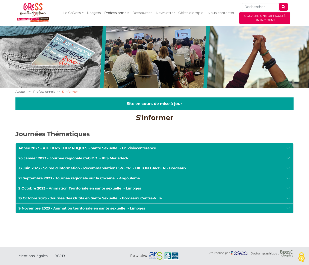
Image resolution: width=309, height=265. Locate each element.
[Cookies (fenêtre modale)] (301, 257)
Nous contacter (221, 13)
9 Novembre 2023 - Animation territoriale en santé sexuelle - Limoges (81, 208)
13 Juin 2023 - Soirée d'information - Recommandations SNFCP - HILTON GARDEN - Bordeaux (102, 168)
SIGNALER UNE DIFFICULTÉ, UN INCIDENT (265, 18)
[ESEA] (239, 253)
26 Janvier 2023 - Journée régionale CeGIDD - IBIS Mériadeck (73, 158)
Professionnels (116, 13)
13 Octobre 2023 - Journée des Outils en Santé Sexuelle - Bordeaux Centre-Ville (90, 198)
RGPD (60, 256)
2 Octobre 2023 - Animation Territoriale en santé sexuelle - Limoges (79, 188)
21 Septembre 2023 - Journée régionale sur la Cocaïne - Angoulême (79, 178)
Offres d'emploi (191, 13)
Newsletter (165, 13)
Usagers (94, 13)
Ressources (142, 13)
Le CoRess (72, 13)
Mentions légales (33, 256)
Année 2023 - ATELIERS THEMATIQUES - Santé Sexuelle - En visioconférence (87, 148)
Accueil (20, 92)
